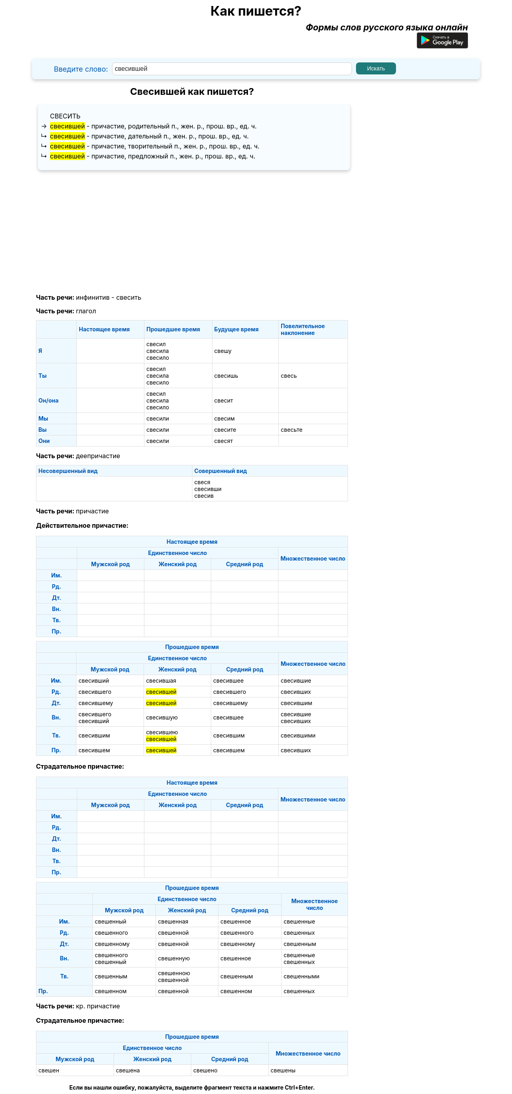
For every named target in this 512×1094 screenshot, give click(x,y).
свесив (204, 495)
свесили (157, 418)
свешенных (299, 932)
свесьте (291, 429)
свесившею (162, 732)
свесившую (162, 717)
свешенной (173, 932)
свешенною (174, 973)
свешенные (299, 921)
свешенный (110, 921)
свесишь (226, 375)
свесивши (208, 488)
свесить (65, 116)
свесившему (95, 702)
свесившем (94, 750)
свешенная (173, 921)
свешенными (302, 976)
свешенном (110, 991)
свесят (223, 440)
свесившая (161, 680)
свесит (223, 400)
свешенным (300, 943)
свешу (223, 350)
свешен (48, 1070)
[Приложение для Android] (442, 45)
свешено (205, 1070)
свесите (225, 429)
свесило (157, 357)
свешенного (111, 932)
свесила (157, 350)
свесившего (94, 691)
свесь (289, 375)
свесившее (228, 680)
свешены (283, 1070)
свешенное (235, 921)
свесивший (93, 680)
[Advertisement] (192, 232)
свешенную (174, 958)
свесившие (296, 680)
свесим (224, 418)
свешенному (112, 943)
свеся (202, 482)
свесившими (298, 735)
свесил (156, 344)
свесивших (296, 691)
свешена (128, 1070)
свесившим (296, 702)
